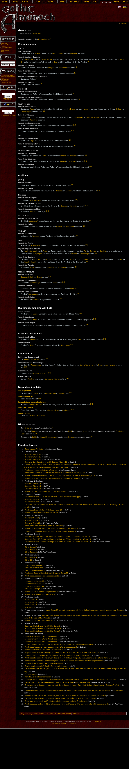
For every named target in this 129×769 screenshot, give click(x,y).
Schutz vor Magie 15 (32, 520)
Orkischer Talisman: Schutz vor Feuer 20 (40, 505)
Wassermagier (36, 365)
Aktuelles (3, 46)
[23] (47, 211)
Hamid (33, 262)
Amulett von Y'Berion (49, 497)
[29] (87, 261)
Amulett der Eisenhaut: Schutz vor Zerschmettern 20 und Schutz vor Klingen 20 (55, 473)
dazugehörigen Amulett (48, 437)
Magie (32, 141)
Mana (72, 259)
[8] (73, 93)
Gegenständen (43, 39)
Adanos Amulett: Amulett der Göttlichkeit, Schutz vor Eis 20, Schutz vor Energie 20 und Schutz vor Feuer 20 (65, 696)
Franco (73, 288)
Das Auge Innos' (24, 391)
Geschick (33, 212)
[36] (80, 313)
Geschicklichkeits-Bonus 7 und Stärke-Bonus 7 (42, 626)
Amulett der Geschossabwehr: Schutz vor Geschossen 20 (46, 491)
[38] (87, 324)
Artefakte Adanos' (35, 416)
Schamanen (49, 379)
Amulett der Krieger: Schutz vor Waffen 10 (41, 470)
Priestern (50, 268)
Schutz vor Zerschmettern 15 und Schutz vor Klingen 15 (46, 462)
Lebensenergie (34, 283)
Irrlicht (34, 437)
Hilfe (2, 51)
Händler (27, 262)
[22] (86, 205)
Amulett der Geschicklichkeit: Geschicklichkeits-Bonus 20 (46, 573)
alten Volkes (37, 259)
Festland (73, 54)
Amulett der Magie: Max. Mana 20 (37, 618)
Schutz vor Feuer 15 (32, 499)
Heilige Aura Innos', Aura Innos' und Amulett (57, 682)
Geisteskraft (35, 246)
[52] (92, 436)
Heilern (59, 227)
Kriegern (51, 68)
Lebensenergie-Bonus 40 (34, 586)
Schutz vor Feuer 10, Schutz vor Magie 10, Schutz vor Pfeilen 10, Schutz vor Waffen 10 (58, 542)
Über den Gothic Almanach (59, 723)
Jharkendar (62, 68)
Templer (27, 359)
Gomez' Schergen (86, 365)
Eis (39, 131)
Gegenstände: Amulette (34, 449)
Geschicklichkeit (35, 200)
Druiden (32, 339)
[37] (94, 319)
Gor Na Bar (35, 359)
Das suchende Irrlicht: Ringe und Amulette (93, 704)
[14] (70, 140)
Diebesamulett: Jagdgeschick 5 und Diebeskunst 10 (44, 663)
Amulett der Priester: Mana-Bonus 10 (39, 621)
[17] (85, 161)
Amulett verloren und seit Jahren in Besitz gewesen (78, 610)
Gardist (27, 59)
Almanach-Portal (5, 45)
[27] (86, 245)
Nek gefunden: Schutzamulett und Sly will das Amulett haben (72, 465)
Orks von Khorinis (93, 117)
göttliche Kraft (50, 393)
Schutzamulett (47, 59)
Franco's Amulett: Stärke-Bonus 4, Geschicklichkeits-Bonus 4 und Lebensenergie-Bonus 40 (59, 644)
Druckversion (4, 80)
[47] (91, 404)
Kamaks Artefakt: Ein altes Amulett (38, 677)
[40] (71, 344)
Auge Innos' (43, 680)
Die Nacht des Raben (62, 714)
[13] (72, 130)
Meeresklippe (26, 112)
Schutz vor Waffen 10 (33, 459)
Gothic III (75, 714)
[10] (44, 111)
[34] (78, 293)
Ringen (71, 437)
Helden (85, 109)
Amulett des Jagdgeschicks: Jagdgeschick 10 (42, 576)
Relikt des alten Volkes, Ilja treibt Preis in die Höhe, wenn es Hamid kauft (69, 615)
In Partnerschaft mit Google (8, 115)
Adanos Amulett (24, 413)
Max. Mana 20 (30, 607)
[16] (86, 155)
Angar (45, 251)
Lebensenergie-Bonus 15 (34, 584)
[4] (76, 67)
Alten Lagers (110, 365)
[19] (72, 184)
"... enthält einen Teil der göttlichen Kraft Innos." (99, 680)
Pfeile (44, 156)
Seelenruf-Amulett (25, 408)
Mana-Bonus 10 (31, 600)
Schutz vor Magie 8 (32, 518)
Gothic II (50, 714)
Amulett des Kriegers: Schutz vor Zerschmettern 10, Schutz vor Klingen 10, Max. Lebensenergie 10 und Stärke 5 (67, 658)
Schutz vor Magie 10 (32, 523)
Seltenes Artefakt (112, 685)
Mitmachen (4, 49)
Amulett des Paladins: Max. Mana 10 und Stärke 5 (44, 650)
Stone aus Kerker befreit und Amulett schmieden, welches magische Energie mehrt (56, 701)
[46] (39, 398)
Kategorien (24, 714)
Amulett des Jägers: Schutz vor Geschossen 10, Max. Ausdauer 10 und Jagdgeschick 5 (58, 655)
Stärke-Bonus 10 (31, 547)
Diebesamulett (36, 33)
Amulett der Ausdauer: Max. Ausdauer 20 (40, 594)
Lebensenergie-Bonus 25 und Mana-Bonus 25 (42, 636)
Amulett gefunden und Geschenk (112, 610)
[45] (70, 392)
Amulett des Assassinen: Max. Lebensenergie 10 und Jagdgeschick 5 (51, 647)
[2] (86, 53)
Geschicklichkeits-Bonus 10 (35, 565)
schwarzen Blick (53, 410)
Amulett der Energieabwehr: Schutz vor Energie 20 (44, 526)
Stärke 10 (28, 560)
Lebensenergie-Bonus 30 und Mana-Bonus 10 (42, 641)
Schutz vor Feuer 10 (32, 497)
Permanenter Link (6, 82)
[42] (25, 367)
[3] (88, 61)
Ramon (45, 373)
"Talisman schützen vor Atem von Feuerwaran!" (75, 505)
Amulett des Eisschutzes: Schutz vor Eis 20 (41, 513)
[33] (77, 288)
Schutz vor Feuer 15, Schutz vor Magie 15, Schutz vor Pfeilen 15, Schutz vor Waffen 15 (58, 539)
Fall (85, 251)
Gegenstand (33, 714)
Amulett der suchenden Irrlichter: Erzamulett (69, 685)
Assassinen (33, 294)
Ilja (121, 259)
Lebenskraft (33, 221)
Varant (48, 259)
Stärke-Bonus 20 (31, 557)
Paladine (35, 300)
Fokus (118, 109)
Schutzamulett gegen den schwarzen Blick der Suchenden (88, 690)
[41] (47, 359)
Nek (31, 59)
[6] (36, 78)
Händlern (27, 428)
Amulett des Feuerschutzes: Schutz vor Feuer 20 (43, 510)
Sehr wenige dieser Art (95, 685)
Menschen (33, 120)
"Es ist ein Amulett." (56, 680)
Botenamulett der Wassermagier (37, 669)
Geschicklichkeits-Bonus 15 (35, 568)
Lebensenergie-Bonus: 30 (34, 581)
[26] (77, 235)
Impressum (72, 723)
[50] (53, 427)
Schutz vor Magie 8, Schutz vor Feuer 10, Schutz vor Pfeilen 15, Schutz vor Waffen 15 (57, 537)
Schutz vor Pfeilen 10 (33, 489)
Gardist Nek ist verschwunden (36, 465)
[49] (43, 415)
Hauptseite (4, 43)
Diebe (32, 345)
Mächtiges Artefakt (72, 680)
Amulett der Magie (30, 251)
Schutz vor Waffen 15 (33, 454)
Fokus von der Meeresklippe (69, 497)
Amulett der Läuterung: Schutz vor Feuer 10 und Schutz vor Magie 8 (50, 531)
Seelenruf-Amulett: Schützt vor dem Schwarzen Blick (45, 690)
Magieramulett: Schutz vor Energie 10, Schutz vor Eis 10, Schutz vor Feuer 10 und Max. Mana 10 (61, 652)
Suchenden (66, 410)
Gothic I (42, 714)
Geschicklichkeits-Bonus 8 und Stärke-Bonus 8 (42, 631)
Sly (22, 62)
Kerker (84, 431)
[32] (63, 282)
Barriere (63, 156)
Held (55, 62)
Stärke (39, 277)
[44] (68, 378)
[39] (104, 339)
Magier (35, 314)
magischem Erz (36, 405)
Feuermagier (118, 690)
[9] (79, 99)
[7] (41, 84)
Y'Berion (72, 109)
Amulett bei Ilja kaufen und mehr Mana (112, 615)
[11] (47, 119)
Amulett (31, 379)
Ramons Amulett (31, 674)
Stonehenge (84, 254)
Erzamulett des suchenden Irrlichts (32, 402)
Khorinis (73, 156)
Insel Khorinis (57, 54)
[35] (61, 299)
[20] (98, 190)
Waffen (37, 54)
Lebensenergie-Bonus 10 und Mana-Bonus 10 (42, 639)
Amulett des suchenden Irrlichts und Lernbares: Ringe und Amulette (50, 704)
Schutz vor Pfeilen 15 (33, 484)
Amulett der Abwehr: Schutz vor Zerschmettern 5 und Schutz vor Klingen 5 (53, 478)
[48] (72, 409)
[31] (49, 276)
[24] (90, 220)
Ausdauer (35, 236)
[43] (49, 372)
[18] (90, 166)
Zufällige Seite (5, 50)
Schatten (121, 59)
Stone (33, 431)
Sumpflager (37, 254)
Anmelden (123, 23)
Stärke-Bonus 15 (31, 549)
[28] (96, 253)
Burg (100, 365)
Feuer (32, 109)
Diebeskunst (65, 345)
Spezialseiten (5, 79)
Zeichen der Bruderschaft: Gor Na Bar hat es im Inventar (46, 666)
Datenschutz (98, 721)
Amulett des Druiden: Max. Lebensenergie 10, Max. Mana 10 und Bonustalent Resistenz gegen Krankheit (64, 661)
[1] (50, 38)
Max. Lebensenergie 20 (33, 589)
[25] (84, 226)
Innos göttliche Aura (26, 396)
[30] (76, 267)
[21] (77, 199)
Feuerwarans (78, 117)
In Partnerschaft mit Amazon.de (8, 99)
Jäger (35, 320)
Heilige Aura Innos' (32, 682)
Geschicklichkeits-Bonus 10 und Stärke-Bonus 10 (43, 629)
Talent (80, 339)
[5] (75, 73)
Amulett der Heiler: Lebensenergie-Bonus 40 (41, 592)
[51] (36, 433)
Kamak (57, 379)
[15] (75, 145)
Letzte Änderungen (6, 47)
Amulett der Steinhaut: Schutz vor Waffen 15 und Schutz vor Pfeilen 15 (51, 528)
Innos (61, 393)
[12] (74, 125)
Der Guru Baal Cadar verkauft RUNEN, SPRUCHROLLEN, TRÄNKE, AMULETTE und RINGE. (60, 698)
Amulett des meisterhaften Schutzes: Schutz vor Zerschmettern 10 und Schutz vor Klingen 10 (60, 475)
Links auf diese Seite (7, 75)
